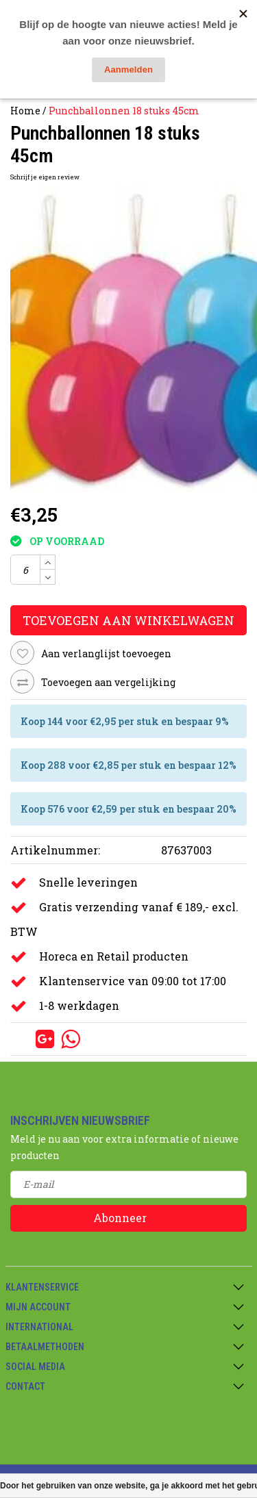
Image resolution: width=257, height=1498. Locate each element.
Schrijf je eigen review (44, 177)
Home (25, 110)
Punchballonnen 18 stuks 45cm (124, 110)
